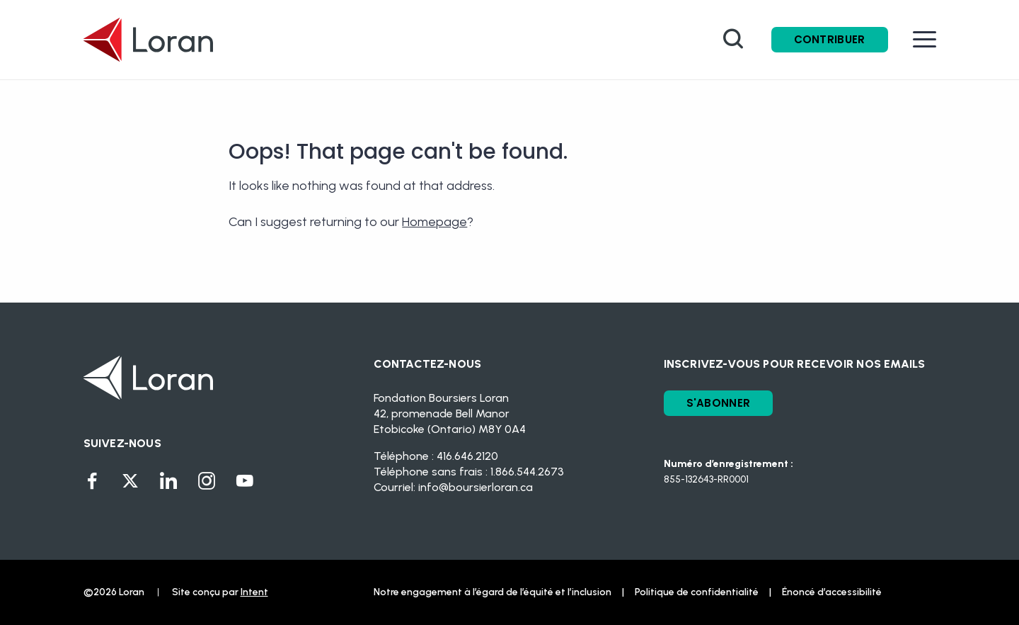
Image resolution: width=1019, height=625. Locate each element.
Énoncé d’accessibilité (832, 592)
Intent (254, 592)
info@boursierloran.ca (475, 487)
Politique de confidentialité (697, 592)
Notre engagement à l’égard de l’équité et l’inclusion (492, 592)
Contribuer (829, 39)
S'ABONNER (718, 402)
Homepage (434, 222)
